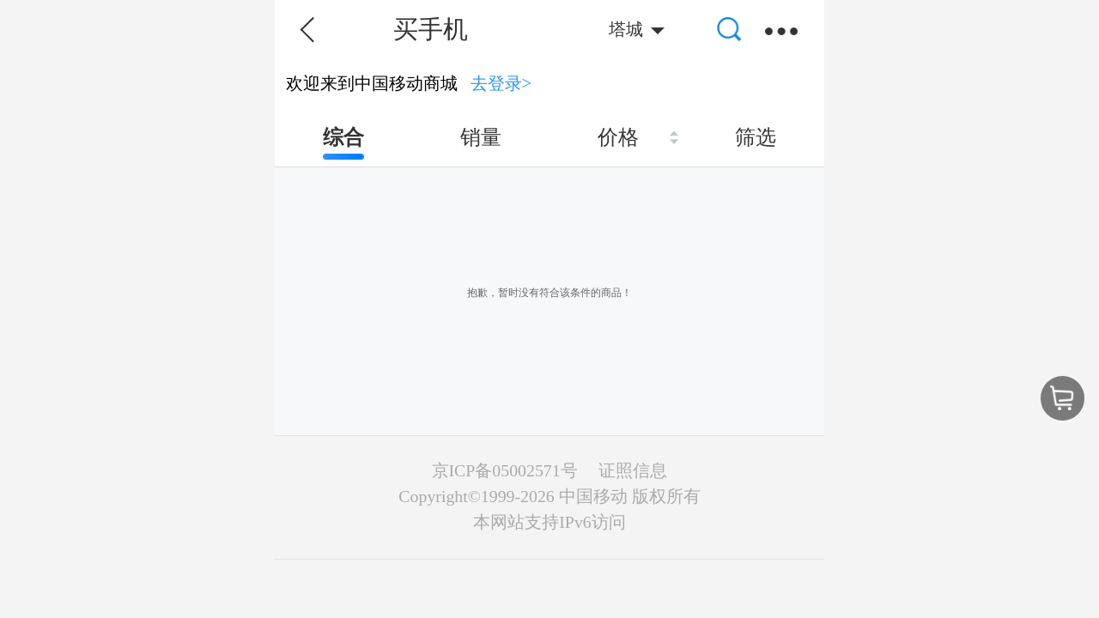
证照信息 (632, 470)
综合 (343, 137)
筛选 (755, 137)
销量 (480, 137)
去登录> (501, 83)
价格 (618, 137)
